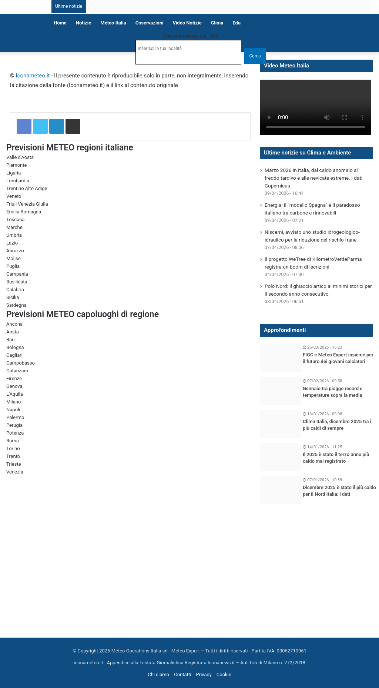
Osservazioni (149, 23)
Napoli (13, 409)
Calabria (15, 289)
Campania (17, 274)
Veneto (13, 196)
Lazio (12, 243)
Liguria (13, 173)
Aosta (12, 332)
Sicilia (12, 297)
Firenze (14, 378)
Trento (13, 456)
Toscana (15, 219)
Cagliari (14, 355)
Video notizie (186, 23)
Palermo (15, 417)
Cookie (224, 674)
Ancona (14, 324)
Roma (12, 440)
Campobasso (20, 363)
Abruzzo (15, 250)
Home (60, 23)
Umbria (14, 235)
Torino (13, 448)
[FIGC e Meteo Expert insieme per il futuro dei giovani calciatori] (280, 358)
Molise (13, 258)
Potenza (15, 433)
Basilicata (16, 282)
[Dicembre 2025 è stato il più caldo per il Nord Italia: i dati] (280, 490)
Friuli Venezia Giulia (27, 204)
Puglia (13, 266)
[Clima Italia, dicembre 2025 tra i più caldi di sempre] (280, 424)
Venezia (14, 472)
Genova (14, 386)
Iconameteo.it (33, 75)
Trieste (13, 464)
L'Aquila (14, 394)
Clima (217, 23)
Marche (14, 227)
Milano (13, 402)
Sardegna (16, 305)
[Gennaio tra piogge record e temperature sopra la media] (280, 391)
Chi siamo (158, 674)
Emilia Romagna (23, 212)
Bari (10, 339)
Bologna (15, 347)
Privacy (204, 674)
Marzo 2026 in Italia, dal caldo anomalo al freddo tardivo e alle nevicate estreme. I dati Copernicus (313, 178)
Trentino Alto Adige (26, 188)
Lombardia (17, 180)
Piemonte (16, 165)
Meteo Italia (113, 23)
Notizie (83, 23)
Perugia (14, 425)
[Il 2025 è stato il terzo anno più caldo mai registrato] (280, 457)
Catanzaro (17, 370)
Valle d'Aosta (20, 157)
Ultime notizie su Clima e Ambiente (307, 152)
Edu (236, 23)
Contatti (182, 674)
